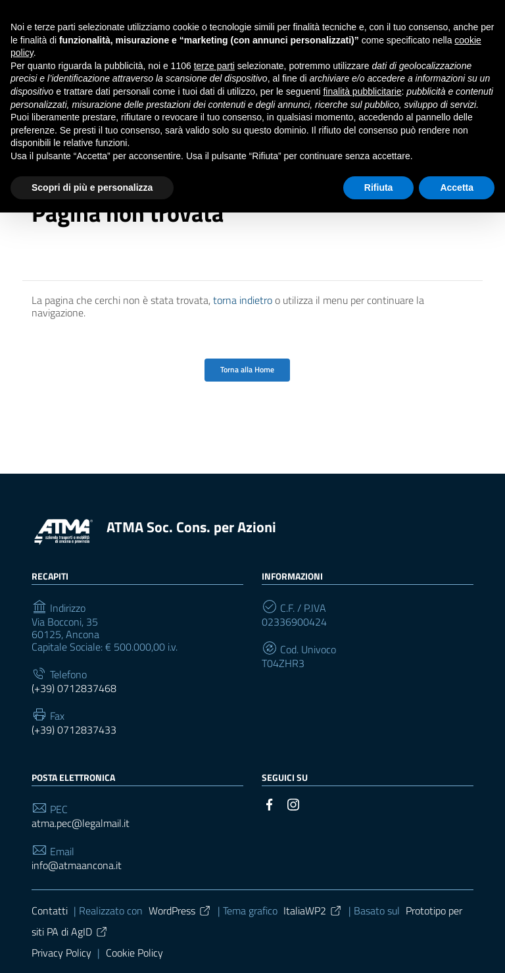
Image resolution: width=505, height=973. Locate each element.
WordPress (180, 910)
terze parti (214, 66)
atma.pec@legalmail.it (81, 823)
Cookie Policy (134, 953)
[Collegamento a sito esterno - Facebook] (269, 803)
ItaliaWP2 (313, 910)
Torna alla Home (247, 369)
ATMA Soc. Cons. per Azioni (191, 527)
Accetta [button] (456, 187)
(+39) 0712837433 (74, 730)
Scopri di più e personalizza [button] (92, 187)
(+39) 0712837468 (74, 688)
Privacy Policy (61, 953)
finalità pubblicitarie (362, 91)
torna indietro (242, 300)
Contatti (50, 910)
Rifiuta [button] (378, 187)
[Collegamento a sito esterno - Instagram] (293, 803)
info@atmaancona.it (77, 865)
